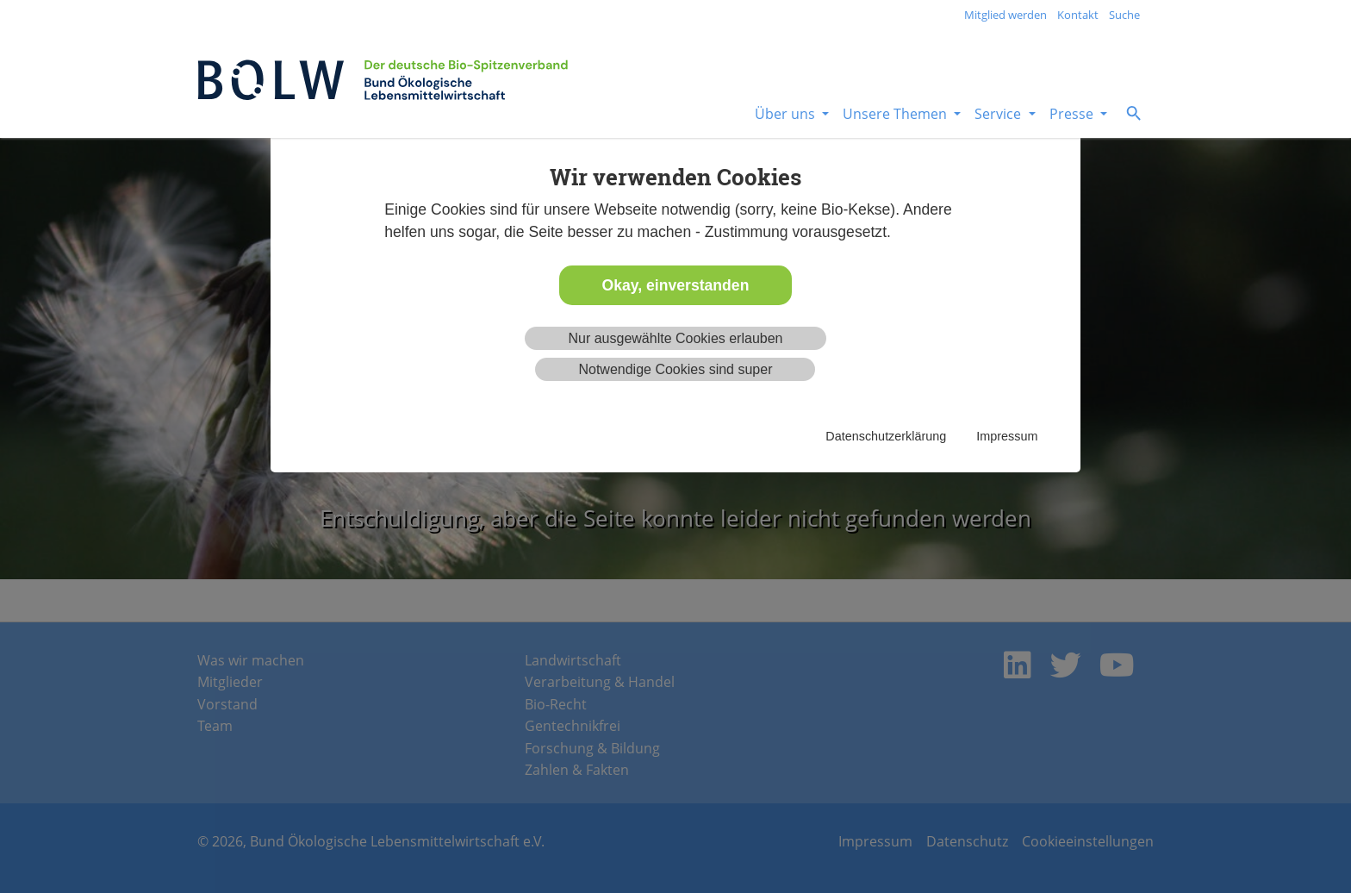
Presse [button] (1073, 113)
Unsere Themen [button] (896, 113)
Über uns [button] (787, 113)
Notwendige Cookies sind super (675, 369)
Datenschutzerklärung (885, 436)
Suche (1124, 14)
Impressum (1006, 436)
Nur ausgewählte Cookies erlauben (675, 338)
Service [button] (999, 113)
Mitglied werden (1005, 14)
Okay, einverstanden (676, 285)
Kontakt (1078, 14)
